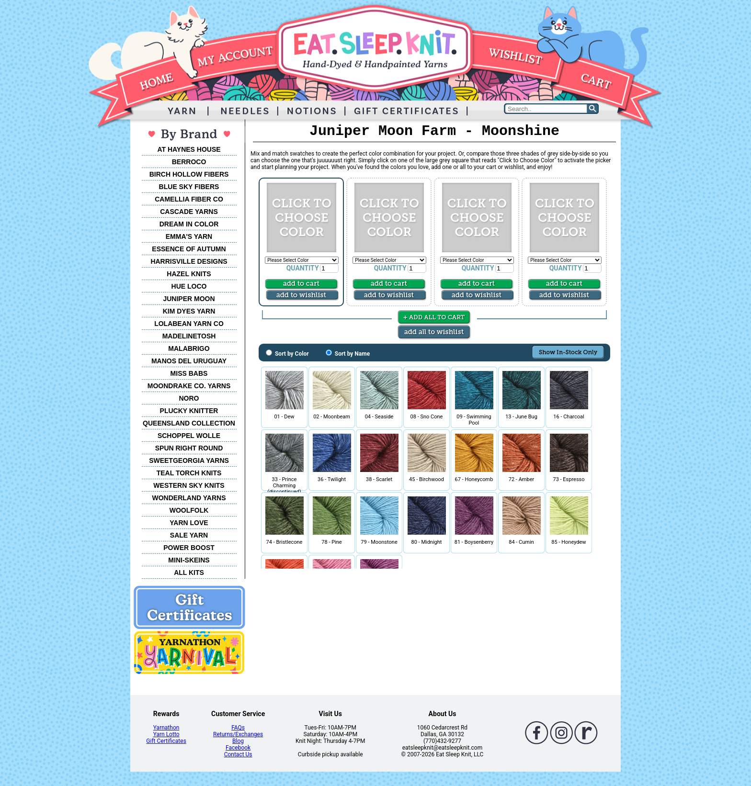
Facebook (238, 747)
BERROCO (189, 162)
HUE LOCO (189, 286)
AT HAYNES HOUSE (188, 149)
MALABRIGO (188, 348)
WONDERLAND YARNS (189, 498)
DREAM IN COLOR (189, 224)
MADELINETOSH (189, 336)
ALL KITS (189, 572)
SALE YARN (189, 535)
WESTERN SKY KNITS (188, 485)
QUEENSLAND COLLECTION (189, 423)
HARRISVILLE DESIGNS (188, 261)
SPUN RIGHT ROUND (189, 448)
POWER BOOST (189, 547)
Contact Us (238, 754)
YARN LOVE (189, 523)
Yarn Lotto (166, 734)
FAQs (238, 727)
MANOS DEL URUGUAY (189, 361)
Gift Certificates (166, 741)
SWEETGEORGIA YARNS (189, 460)
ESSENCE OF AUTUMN (189, 249)
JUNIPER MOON (189, 299)
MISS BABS (189, 373)
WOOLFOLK (189, 510)
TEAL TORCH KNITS (189, 473)
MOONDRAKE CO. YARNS (189, 386)
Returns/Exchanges (238, 734)
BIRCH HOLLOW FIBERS (189, 174)
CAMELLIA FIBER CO (189, 199)
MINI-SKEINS (188, 560)
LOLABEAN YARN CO (189, 323)
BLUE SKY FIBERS (189, 187)
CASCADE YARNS (189, 211)
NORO (189, 398)
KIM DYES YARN (189, 311)
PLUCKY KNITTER (189, 411)
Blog (238, 741)
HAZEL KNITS (189, 274)
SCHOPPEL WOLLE (189, 435)
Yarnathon (166, 727)
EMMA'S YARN (189, 236)
